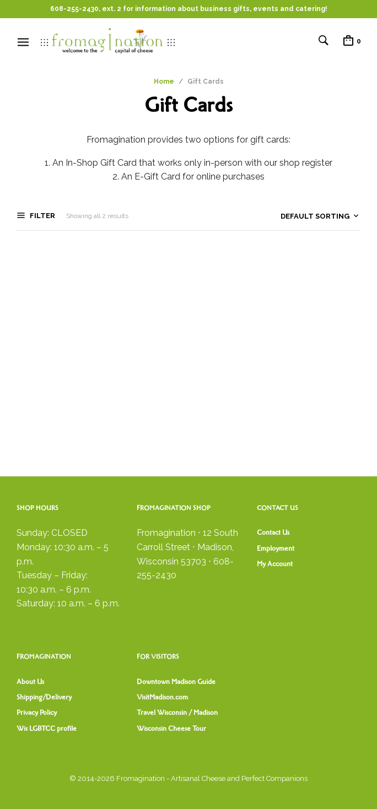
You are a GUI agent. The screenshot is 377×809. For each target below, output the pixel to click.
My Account (275, 564)
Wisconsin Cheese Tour (171, 728)
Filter (41, 215)
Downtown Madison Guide (176, 681)
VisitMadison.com (162, 697)
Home (164, 81)
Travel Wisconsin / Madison (177, 712)
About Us (30, 681)
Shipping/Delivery (44, 697)
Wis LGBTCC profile (47, 728)
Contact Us (273, 532)
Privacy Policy (37, 712)
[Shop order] (299, 216)
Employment (275, 548)
